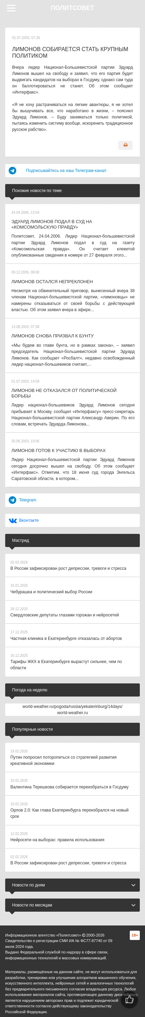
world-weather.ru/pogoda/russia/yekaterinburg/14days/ (72, 703)
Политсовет (72, 7)
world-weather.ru (72, 709)
